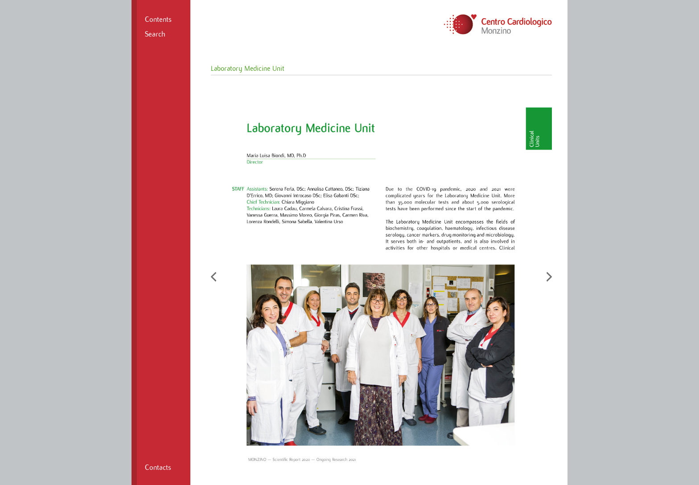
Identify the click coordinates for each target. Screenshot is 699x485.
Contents (158, 20)
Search (155, 34)
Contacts (158, 468)
